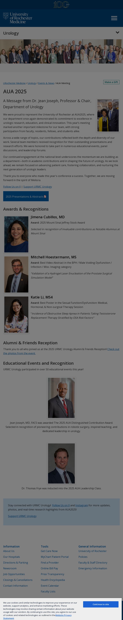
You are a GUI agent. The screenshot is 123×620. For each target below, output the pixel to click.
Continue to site (101, 604)
